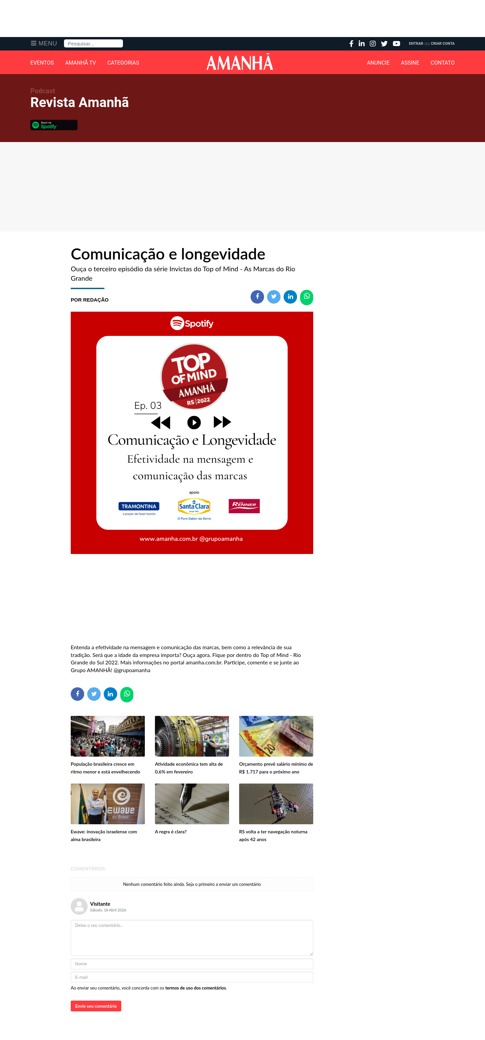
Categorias (123, 63)
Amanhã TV (80, 63)
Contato (443, 63)
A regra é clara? (171, 831)
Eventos (42, 63)
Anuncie (378, 63)
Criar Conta (443, 43)
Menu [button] (48, 43)
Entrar (416, 43)
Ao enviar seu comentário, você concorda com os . (149, 988)
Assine (410, 63)
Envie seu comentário (96, 1006)
